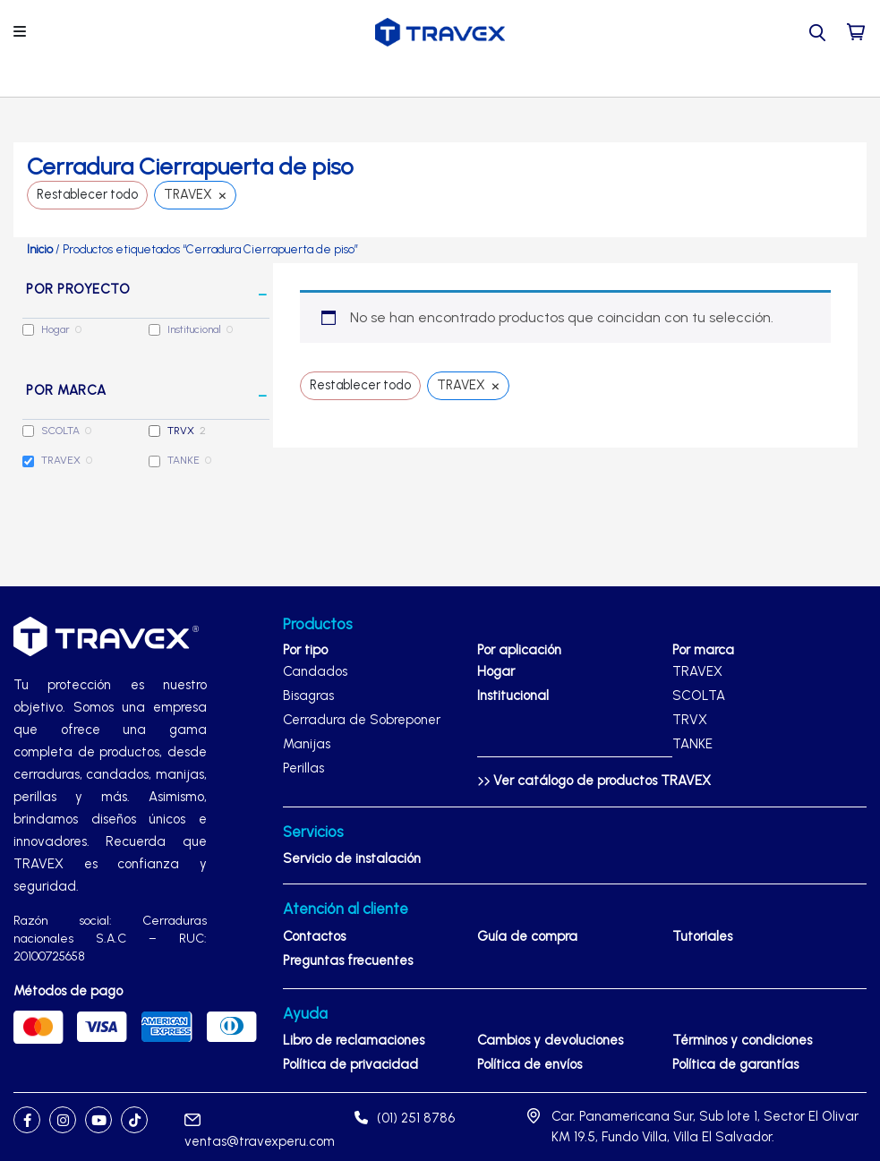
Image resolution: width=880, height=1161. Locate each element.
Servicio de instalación (352, 858)
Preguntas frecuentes (348, 960)
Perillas (303, 768)
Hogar (55, 329)
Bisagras (308, 695)
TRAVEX (61, 460)
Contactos (314, 936)
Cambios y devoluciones (550, 1040)
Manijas (306, 744)
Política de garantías (735, 1064)
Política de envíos (529, 1064)
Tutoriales (702, 936)
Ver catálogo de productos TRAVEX (594, 781)
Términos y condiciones (742, 1040)
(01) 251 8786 (405, 1118)
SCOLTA (60, 430)
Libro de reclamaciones (353, 1040)
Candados (315, 671)
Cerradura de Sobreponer (361, 720)
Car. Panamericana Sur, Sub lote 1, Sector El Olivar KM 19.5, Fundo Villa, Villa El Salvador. (705, 1126)
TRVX (180, 430)
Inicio (40, 249)
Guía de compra (527, 936)
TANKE (183, 460)
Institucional (194, 329)
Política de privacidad (350, 1064)
